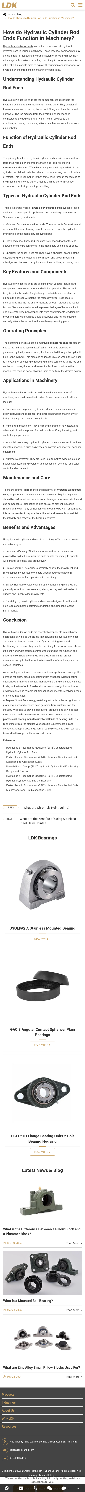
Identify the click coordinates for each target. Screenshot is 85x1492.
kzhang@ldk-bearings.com (26, 728)
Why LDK (8, 1418)
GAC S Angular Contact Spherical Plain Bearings (42, 1032)
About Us (8, 1410)
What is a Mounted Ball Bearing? (28, 1301)
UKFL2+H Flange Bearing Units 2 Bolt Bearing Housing (42, 1139)
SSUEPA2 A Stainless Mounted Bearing (42, 928)
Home (10, 14)
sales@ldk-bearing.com (18, 1450)
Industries (9, 1402)
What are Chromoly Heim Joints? (46, 808)
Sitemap (32, 1475)
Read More (42, 938)
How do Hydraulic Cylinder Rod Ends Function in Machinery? (40, 18)
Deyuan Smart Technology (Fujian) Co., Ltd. (37, 1470)
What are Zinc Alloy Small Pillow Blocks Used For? (41, 1367)
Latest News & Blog (42, 1170)
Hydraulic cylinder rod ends (18, 46)
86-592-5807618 (14, 1458)
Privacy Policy (46, 1475)
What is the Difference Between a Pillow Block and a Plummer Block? (41, 1231)
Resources (9, 1426)
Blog (19, 14)
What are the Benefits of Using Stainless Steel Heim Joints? (48, 821)
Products (8, 1394)
